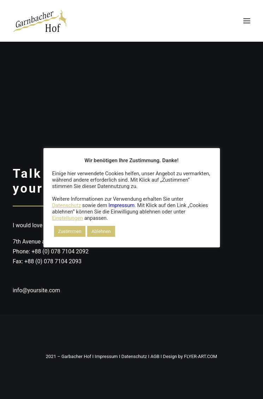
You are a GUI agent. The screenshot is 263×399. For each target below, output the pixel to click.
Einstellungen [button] (67, 218)
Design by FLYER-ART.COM (190, 356)
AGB (154, 356)
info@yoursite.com (36, 290)
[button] (247, 21)
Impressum (106, 356)
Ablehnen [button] (100, 231)
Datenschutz (134, 356)
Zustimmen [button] (70, 231)
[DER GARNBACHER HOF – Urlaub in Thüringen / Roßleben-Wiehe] (40, 21)
